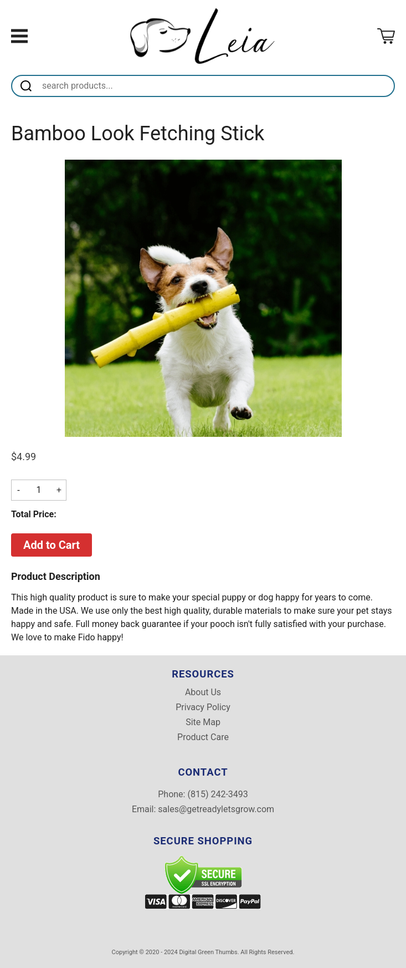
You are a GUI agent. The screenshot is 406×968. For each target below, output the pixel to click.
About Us (203, 692)
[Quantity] (38, 490)
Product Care (203, 737)
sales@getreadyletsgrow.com (216, 809)
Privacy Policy (203, 707)
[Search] (216, 86)
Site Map (203, 722)
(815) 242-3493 (217, 794)
